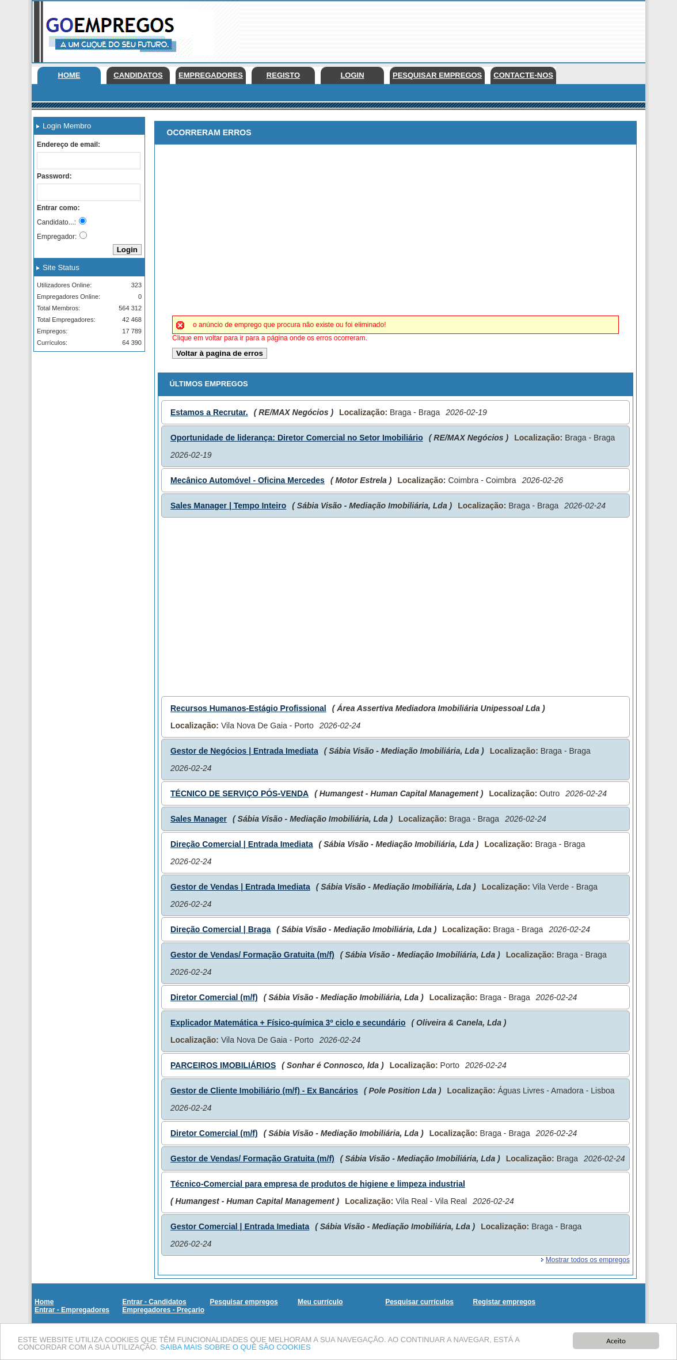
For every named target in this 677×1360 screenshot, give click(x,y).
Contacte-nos (523, 75)
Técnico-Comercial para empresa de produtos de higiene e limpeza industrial (317, 1183)
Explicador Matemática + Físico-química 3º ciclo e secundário (288, 1022)
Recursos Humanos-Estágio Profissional (248, 708)
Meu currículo (320, 1302)
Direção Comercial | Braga (220, 929)
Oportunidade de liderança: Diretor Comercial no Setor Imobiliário (296, 437)
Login (352, 75)
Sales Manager (198, 818)
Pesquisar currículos (419, 1302)
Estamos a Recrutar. (209, 412)
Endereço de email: (68, 144)
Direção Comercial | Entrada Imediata (241, 844)
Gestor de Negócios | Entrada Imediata (244, 750)
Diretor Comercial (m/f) (214, 997)
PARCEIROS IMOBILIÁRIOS (223, 1065)
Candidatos (137, 75)
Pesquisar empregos (437, 75)
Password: (54, 176)
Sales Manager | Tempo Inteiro (228, 505)
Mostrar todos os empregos (588, 1260)
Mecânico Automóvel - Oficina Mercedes (247, 480)
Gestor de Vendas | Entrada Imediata (240, 886)
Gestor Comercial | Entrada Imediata (239, 1226)
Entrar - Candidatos (154, 1302)
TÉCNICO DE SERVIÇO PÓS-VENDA (239, 793)
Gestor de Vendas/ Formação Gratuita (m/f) (252, 954)
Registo (283, 75)
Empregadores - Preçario (163, 1310)
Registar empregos (504, 1302)
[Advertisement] (435, 29)
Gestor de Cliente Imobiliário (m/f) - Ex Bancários (264, 1090)
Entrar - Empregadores (72, 1310)
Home (69, 75)
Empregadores (210, 75)
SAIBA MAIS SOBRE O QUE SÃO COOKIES (235, 1347)
